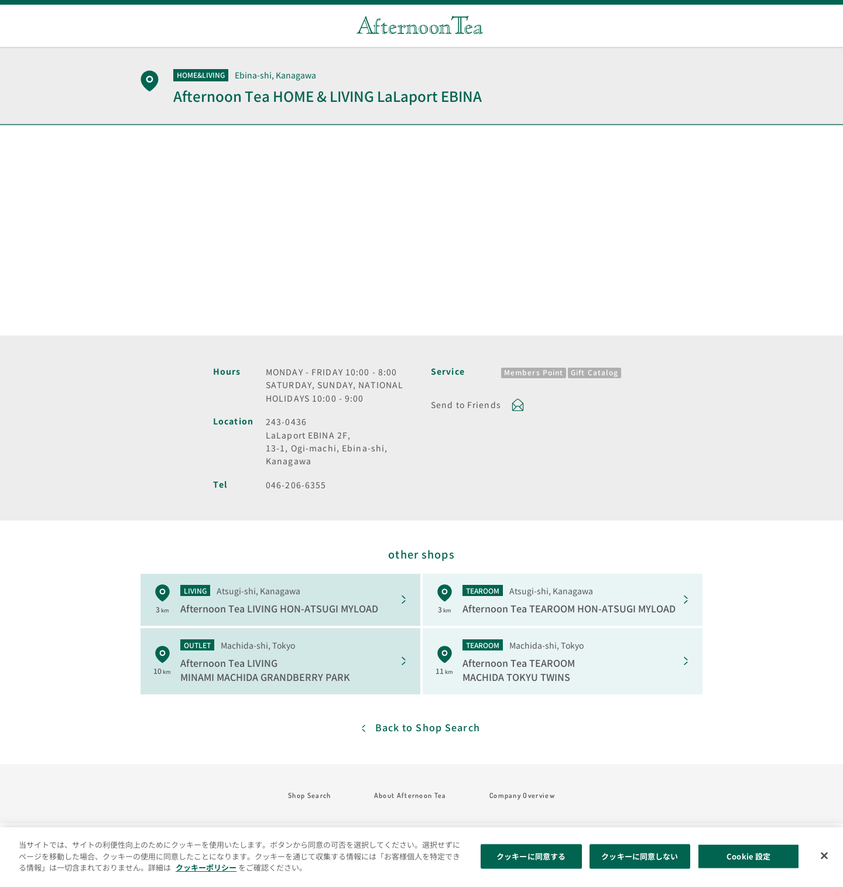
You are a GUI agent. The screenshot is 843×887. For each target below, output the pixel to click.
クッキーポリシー (206, 867)
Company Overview (522, 795)
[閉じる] (824, 856)
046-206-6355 (296, 485)
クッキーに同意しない (639, 856)
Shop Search (309, 795)
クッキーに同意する (531, 856)
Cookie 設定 (748, 856)
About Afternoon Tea (410, 795)
